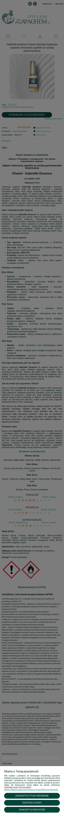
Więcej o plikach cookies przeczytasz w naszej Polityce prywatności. (31, 790)
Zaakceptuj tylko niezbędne (32, 795)
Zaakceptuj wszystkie (32, 809)
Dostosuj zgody (32, 802)
